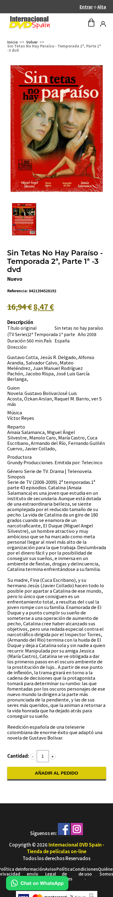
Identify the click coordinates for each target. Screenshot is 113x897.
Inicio (12, 41)
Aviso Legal (50, 871)
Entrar (86, 7)
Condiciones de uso (85, 871)
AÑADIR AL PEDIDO (56, 773)
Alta (101, 7)
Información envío (32, 871)
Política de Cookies (64, 873)
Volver (32, 41)
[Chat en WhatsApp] (37, 888)
